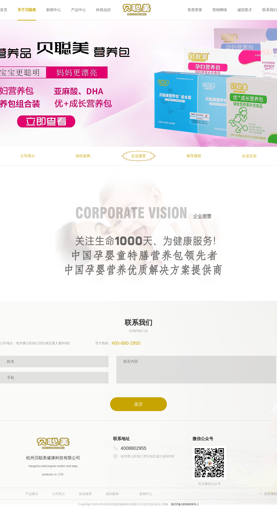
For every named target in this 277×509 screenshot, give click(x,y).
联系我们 (269, 10)
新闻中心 (53, 10)
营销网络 (219, 10)
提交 (138, 404)
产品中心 (78, 10)
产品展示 (31, 494)
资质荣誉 (194, 10)
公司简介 (58, 494)
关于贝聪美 (27, 10)
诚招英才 (244, 10)
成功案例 (112, 494)
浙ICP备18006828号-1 (185, 504)
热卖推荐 (85, 494)
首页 (3, 10)
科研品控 (103, 10)
